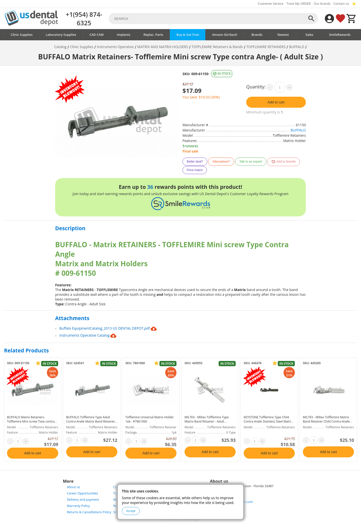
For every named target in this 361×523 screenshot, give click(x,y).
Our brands (322, 4)
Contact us (341, 4)
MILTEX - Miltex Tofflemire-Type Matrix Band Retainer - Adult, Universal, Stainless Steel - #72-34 (208, 421)
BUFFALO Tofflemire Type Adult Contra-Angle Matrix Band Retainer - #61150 (91, 421)
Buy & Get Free (187, 35)
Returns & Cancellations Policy (89, 512)
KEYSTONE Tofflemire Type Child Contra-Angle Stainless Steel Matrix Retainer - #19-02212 (268, 421)
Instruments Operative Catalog (88, 336)
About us (73, 487)
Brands (256, 35)
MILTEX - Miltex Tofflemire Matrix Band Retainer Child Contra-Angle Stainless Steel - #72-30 (326, 421)
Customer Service (271, 4)
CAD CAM (96, 35)
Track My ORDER (298, 4)
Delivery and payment (83, 499)
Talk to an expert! (250, 161)
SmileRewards (340, 35)
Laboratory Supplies (61, 35)
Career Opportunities (82, 493)
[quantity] (279, 87)
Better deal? (195, 161)
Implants (123, 35)
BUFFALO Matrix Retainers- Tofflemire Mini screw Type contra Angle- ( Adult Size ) (30, 421)
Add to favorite (284, 162)
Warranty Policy (78, 506)
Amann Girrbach (224, 35)
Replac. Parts (153, 35)
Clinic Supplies (22, 35)
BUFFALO (298, 130)
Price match (195, 170)
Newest (283, 35)
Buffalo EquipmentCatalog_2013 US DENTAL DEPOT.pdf (108, 329)
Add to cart (276, 102)
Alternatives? (221, 161)
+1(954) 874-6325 (84, 18)
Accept (130, 511)
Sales (309, 35)
